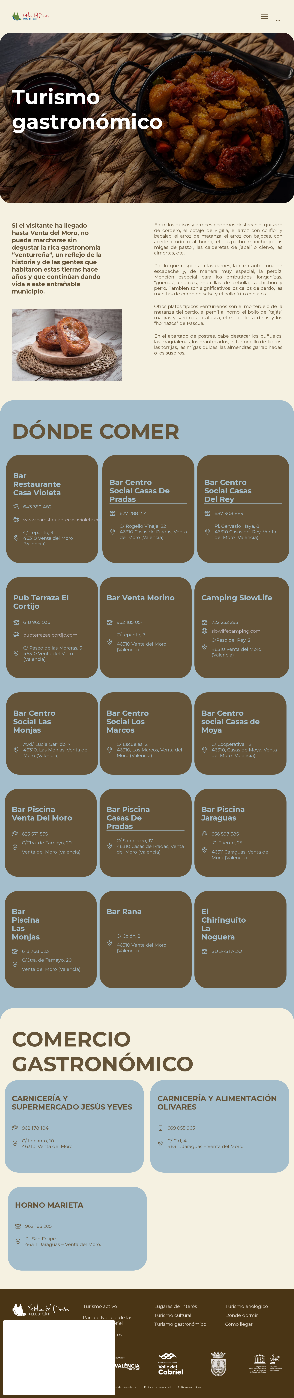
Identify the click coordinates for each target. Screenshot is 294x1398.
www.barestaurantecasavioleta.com (64, 519)
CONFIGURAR (94, 1378)
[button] (258, 16)
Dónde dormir (241, 1315)
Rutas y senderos (102, 1334)
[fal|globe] (18, 520)
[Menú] (279, 16)
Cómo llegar (239, 1324)
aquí (42, 1386)
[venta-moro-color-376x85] (47, 16)
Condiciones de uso (125, 1387)
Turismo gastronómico (180, 1324)
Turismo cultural (172, 1315)
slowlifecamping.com (236, 631)
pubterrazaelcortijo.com (50, 635)
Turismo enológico (246, 1306)
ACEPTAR (94, 1362)
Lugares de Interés (175, 1306)
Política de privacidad (157, 1387)
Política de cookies (189, 1387)
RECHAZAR (94, 1370)
